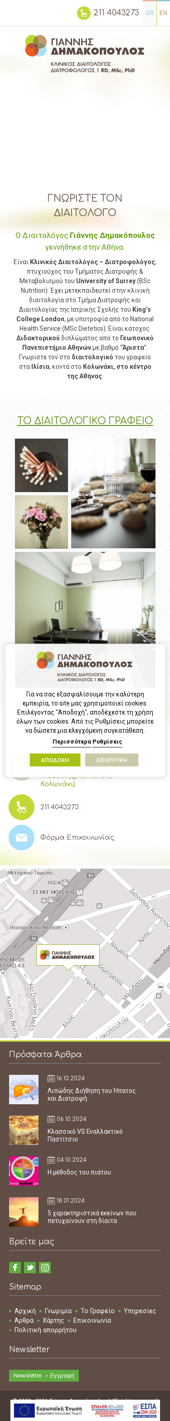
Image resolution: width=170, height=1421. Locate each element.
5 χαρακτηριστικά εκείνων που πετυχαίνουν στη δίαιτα (92, 1216)
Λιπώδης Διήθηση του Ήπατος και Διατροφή (92, 1094)
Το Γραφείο (98, 1311)
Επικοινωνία (92, 1320)
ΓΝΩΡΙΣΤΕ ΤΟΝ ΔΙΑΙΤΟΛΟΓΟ (85, 205)
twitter (30, 1267)
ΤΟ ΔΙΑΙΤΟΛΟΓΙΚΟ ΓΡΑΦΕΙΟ (85, 421)
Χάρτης (53, 1320)
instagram (45, 1267)
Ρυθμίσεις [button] (107, 741)
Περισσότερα (72, 741)
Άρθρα (24, 1320)
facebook (15, 1267)
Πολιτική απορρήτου (46, 1330)
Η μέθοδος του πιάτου (79, 1172)
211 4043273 (116, 13)
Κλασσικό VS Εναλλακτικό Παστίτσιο (85, 1135)
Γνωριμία (58, 1311)
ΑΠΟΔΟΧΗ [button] (55, 759)
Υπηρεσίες (140, 1311)
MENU (15, 12)
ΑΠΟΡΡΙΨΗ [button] (111, 759)
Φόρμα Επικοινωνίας (77, 837)
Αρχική (25, 1311)
